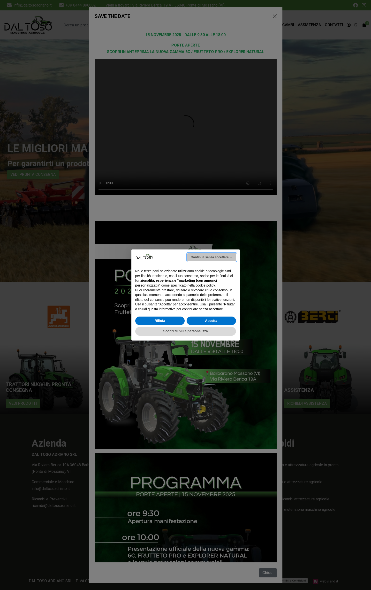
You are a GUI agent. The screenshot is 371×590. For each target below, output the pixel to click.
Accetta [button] (211, 321)
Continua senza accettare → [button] (212, 257)
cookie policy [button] (205, 285)
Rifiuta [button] (160, 321)
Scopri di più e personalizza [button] (185, 331)
